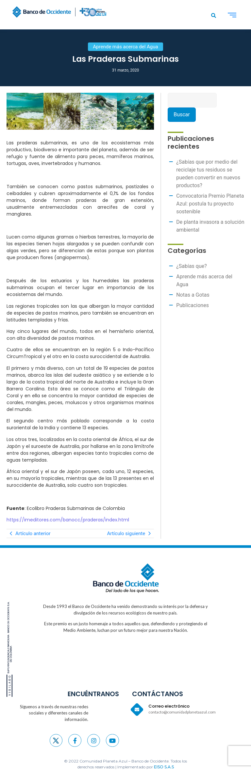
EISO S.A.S (164, 766)
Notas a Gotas (192, 295)
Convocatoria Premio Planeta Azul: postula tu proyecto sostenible (210, 204)
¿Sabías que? (191, 266)
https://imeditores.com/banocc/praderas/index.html (68, 519)
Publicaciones (192, 305)
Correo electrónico (169, 706)
